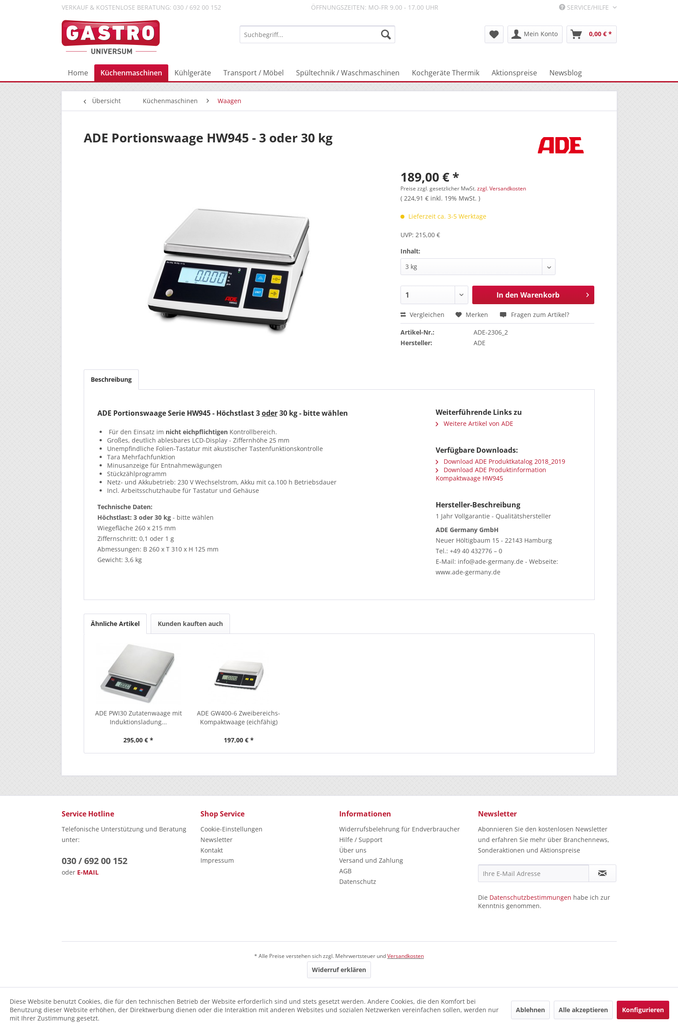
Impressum (217, 860)
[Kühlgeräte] (192, 72)
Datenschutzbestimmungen (530, 897)
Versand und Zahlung (371, 860)
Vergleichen (422, 314)
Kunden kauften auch (190, 623)
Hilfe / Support (360, 839)
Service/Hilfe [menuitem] (585, 7)
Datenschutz (357, 881)
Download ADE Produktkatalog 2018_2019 (500, 461)
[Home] (78, 72)
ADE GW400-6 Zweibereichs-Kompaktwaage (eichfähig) (238, 717)
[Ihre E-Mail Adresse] (533, 873)
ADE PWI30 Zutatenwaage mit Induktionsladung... (138, 717)
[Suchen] (386, 34)
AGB (345, 871)
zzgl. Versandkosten (501, 188)
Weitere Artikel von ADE (474, 423)
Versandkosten (405, 956)
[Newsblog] (565, 72)
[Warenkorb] (592, 34)
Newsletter (216, 839)
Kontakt (211, 850)
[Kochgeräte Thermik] (445, 72)
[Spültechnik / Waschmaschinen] (348, 72)
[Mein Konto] (535, 34)
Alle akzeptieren (583, 1010)
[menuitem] (317, 34)
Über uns (353, 850)
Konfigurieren (643, 1010)
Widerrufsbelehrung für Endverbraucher (399, 829)
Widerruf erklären (339, 969)
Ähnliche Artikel (115, 623)
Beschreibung (111, 379)
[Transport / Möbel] (253, 72)
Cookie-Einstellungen (231, 829)
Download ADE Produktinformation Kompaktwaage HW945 (491, 474)
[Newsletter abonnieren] (602, 873)
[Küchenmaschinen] (131, 72)
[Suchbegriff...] (317, 34)
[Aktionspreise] (514, 72)
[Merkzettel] (494, 34)
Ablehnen (530, 1010)
